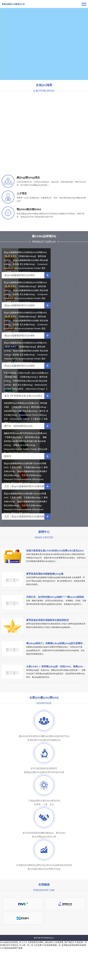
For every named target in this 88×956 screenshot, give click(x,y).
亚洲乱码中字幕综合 (9, 945)
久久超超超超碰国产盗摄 (11, 948)
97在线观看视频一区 (51, 945)
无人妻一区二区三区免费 (30, 945)
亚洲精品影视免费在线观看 (74, 945)
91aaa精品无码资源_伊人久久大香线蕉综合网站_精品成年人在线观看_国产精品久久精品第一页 (43, 942)
